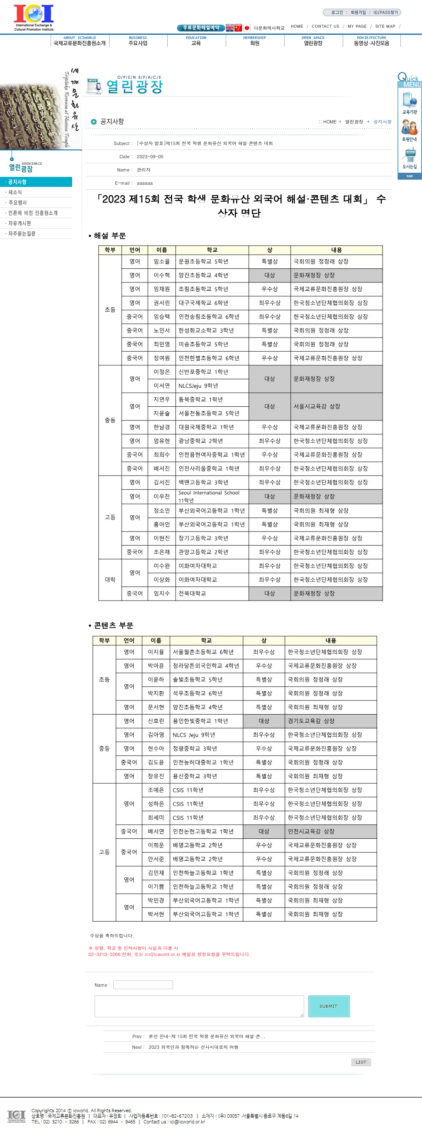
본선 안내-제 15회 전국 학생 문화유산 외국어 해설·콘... (207, 1036)
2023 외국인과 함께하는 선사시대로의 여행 (194, 1047)
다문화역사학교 (269, 28)
